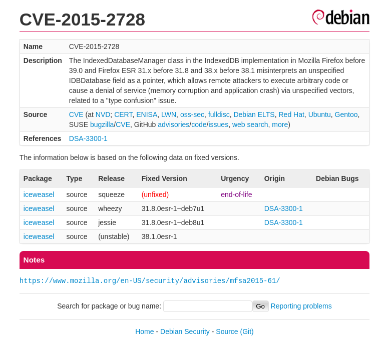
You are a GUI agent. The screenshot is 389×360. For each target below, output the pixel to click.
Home (144, 332)
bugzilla (102, 124)
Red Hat (291, 114)
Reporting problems (301, 306)
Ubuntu (319, 114)
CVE (76, 114)
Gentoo (346, 114)
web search (250, 124)
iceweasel (39, 194)
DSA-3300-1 (88, 138)
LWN (168, 114)
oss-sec (192, 114)
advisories (173, 124)
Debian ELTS (253, 114)
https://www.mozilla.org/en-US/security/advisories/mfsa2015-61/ (150, 281)
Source (227, 332)
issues (218, 124)
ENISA (146, 114)
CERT (123, 114)
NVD (103, 114)
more (280, 124)
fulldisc (219, 114)
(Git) (247, 332)
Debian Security (185, 332)
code (198, 124)
